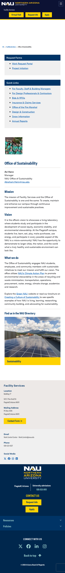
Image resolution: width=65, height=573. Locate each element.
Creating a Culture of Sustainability (22, 297)
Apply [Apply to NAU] (31, 509)
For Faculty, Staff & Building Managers (31, 88)
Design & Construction (23, 111)
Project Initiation (20, 68)
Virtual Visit (16, 14)
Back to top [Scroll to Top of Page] (30, 555)
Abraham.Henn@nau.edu (17, 181)
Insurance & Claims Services (26, 102)
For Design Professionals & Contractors (32, 93)
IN (3, 47)
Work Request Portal (22, 63)
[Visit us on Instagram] (13, 458)
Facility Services (9, 10)
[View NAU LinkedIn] (36, 546)
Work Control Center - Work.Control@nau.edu (19, 437)
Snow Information (21, 116)
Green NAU (22, 293)
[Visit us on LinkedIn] (17, 458)
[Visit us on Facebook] (9, 458)
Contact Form (15, 421)
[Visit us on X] (5, 458)
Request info (33, 14)
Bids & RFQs (18, 97)
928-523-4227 (8, 445)
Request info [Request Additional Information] (32, 502)
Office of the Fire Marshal (24, 107)
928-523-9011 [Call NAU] (41, 489)
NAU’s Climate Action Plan (31, 273)
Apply (47, 14)
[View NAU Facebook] (28, 546)
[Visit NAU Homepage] (32, 472)
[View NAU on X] (20, 546)
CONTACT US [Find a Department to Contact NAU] (32, 496)
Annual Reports (20, 121)
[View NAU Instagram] (44, 546)
